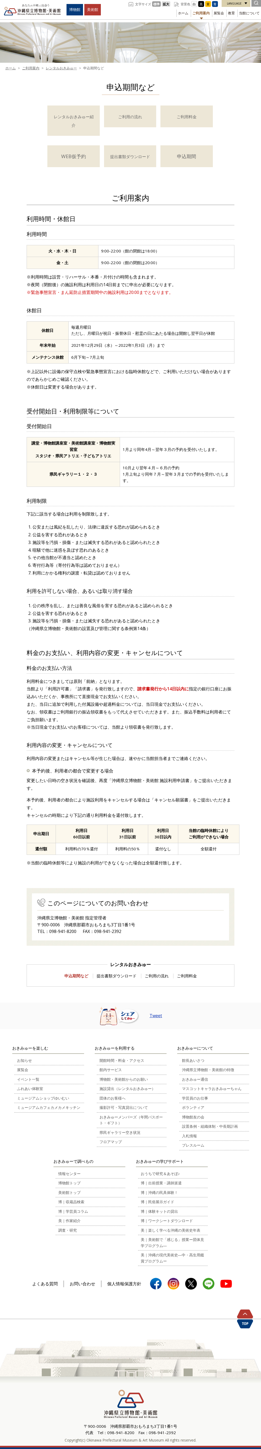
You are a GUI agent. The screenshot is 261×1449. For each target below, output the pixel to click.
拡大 (166, 4)
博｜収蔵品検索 (71, 1201)
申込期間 (186, 156)
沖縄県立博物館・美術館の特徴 (208, 1069)
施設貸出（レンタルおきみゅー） (127, 1088)
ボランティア (193, 1107)
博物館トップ (69, 1182)
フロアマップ (111, 1141)
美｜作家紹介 (69, 1220)
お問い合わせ (82, 1284)
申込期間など (76, 976)
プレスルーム (193, 1145)
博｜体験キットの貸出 (159, 1211)
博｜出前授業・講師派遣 (161, 1182)
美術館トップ (69, 1192)
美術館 (92, 9)
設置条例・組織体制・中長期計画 (210, 1126)
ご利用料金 (187, 976)
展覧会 (219, 13)
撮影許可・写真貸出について (124, 1107)
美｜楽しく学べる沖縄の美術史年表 (170, 1230)
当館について (249, 13)
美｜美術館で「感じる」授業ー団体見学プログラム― (172, 1242)
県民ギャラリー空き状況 (120, 1132)
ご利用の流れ (157, 976)
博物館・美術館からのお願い (124, 1079)
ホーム (183, 13)
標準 (156, 4)
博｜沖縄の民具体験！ (159, 1192)
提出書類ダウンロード (116, 976)
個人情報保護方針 (124, 1284)
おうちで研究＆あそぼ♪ (160, 1173)
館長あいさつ (193, 1060)
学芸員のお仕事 (195, 1098)
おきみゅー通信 (195, 1079)
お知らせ (24, 1060)
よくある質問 (45, 1284)
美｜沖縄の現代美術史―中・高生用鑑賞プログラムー (172, 1258)
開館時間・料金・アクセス (122, 1060)
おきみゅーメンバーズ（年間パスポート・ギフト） (131, 1120)
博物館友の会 (193, 1117)
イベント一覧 (28, 1079)
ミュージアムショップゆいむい (43, 1098)
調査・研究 (67, 1230)
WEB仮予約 (73, 156)
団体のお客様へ (113, 1098)
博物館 (74, 9)
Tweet (156, 1016)
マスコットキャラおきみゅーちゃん (212, 1088)
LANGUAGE (234, 3)
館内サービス (111, 1069)
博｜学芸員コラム (73, 1211)
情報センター (69, 1173)
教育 (231, 13)
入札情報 (189, 1135)
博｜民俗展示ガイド (157, 1201)
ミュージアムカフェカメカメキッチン (48, 1107)
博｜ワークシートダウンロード (167, 1220)
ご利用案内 (201, 13)
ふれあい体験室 (30, 1088)
